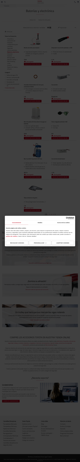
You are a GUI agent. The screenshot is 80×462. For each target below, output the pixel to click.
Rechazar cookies (17, 243)
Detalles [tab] (40, 222)
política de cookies (11, 236)
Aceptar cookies (62, 243)
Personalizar (40, 243)
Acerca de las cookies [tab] (63, 222)
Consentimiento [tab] (16, 222)
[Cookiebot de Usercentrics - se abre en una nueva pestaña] (67, 218)
